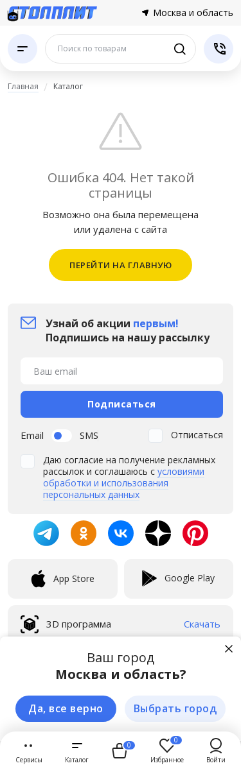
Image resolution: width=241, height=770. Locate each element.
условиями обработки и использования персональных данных (123, 483)
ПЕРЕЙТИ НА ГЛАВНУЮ (120, 265)
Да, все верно (65, 708)
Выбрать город (175, 708)
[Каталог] (22, 49)
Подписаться (121, 404)
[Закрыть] (229, 649)
